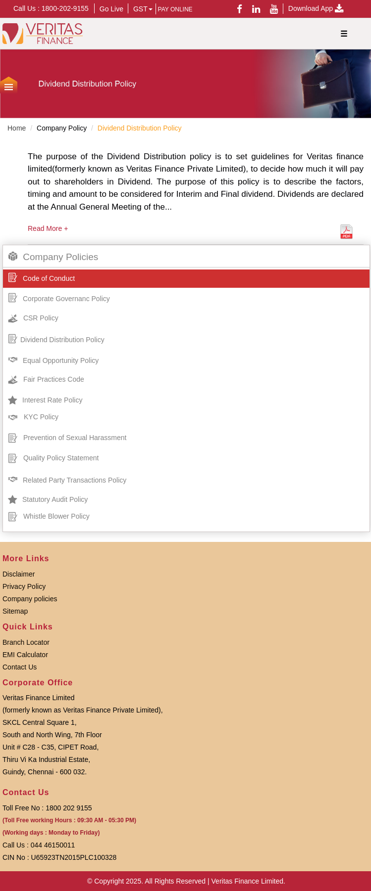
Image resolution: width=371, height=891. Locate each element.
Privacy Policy (24, 586)
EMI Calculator (25, 655)
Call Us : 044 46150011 (38, 845)
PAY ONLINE (175, 9)
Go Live (111, 9)
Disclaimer (18, 574)
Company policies (29, 599)
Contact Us (19, 667)
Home (16, 128)
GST (143, 9)
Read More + (48, 228)
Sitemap (15, 611)
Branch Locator (26, 642)
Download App (316, 8)
